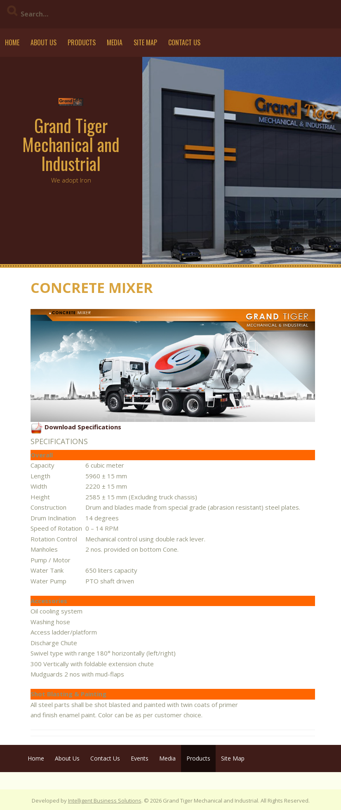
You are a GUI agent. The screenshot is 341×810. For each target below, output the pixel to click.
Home (12, 42)
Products (82, 42)
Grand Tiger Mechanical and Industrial (71, 144)
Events (139, 758)
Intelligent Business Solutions (104, 800)
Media (114, 42)
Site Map (145, 42)
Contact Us (184, 42)
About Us (43, 42)
